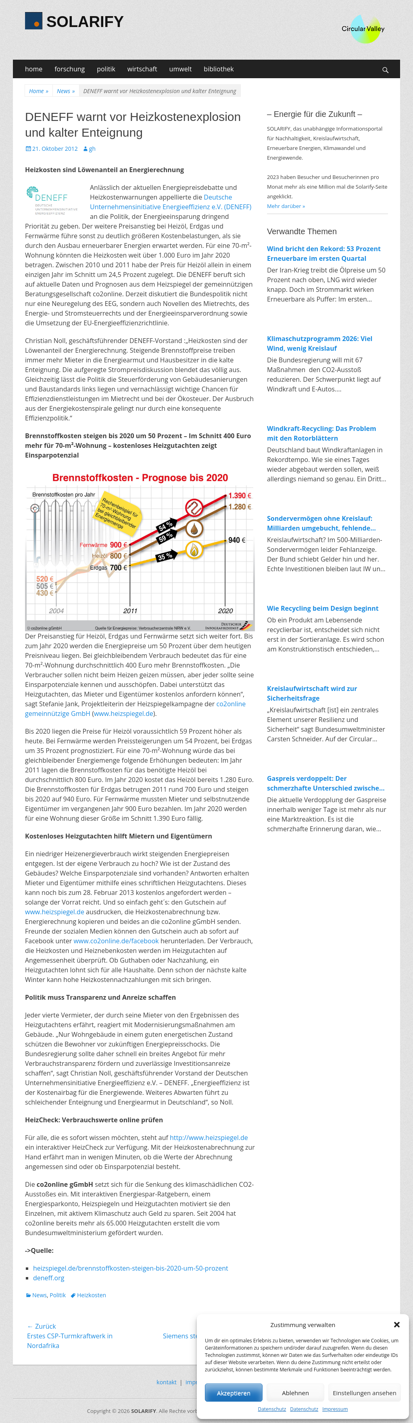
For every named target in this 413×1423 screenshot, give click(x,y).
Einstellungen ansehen (364, 1393)
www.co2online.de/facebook (116, 940)
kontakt (166, 1382)
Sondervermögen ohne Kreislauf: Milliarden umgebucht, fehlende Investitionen (319, 523)
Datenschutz (272, 1409)
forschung (69, 68)
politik (106, 68)
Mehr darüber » (286, 206)
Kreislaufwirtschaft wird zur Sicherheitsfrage (312, 693)
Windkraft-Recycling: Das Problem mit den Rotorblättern (321, 433)
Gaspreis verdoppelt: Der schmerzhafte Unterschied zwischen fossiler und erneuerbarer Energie (325, 783)
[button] (397, 1325)
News (66, 91)
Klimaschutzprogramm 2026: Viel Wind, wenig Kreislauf (320, 343)
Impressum (335, 1409)
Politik (58, 1295)
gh (92, 148)
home (33, 68)
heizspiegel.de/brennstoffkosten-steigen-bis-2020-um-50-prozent (130, 1268)
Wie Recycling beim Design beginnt (323, 608)
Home (38, 91)
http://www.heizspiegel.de (209, 1137)
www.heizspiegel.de (123, 713)
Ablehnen (295, 1393)
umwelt (180, 68)
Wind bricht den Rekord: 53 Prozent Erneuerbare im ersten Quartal (324, 253)
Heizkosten (91, 1295)
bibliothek (219, 68)
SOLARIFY (85, 21)
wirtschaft (142, 68)
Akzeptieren (233, 1393)
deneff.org (48, 1277)
